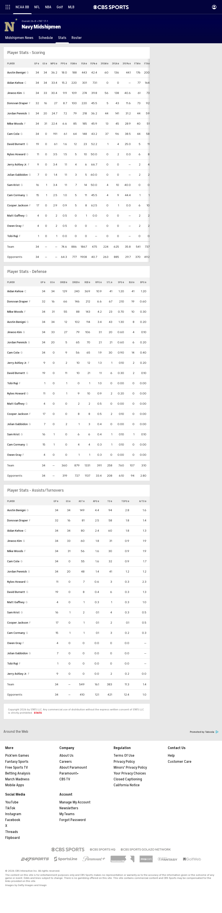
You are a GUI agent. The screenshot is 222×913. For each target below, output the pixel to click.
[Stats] (62, 37)
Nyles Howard (16, 154)
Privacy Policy (124, 761)
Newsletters (68, 808)
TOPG (125, 501)
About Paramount (73, 767)
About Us (66, 755)
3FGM (104, 63)
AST (82, 501)
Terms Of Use (124, 755)
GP (36, 63)
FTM (137, 63)
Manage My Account (74, 802)
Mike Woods (15, 123)
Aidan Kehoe (15, 83)
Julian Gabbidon (17, 175)
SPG (121, 282)
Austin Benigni (16, 72)
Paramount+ (69, 773)
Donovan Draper (17, 103)
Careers (65, 761)
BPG (143, 282)
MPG (54, 63)
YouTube (11, 802)
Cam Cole (13, 134)
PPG (64, 63)
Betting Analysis (17, 773)
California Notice (127, 785)
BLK (131, 282)
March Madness (17, 779)
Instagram (13, 814)
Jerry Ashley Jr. (17, 164)
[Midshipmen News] (19, 37)
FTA (147, 63)
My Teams (67, 814)
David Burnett (16, 144)
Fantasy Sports (16, 761)
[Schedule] (46, 37)
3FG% (126, 63)
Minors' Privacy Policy (130, 767)
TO (109, 501)
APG (96, 501)
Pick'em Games (17, 755)
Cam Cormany (16, 195)
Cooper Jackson (17, 205)
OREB (63, 282)
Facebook (12, 820)
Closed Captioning (128, 779)
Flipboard (12, 838)
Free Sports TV (16, 767)
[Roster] (76, 37)
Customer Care (179, 761)
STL (109, 282)
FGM (73, 63)
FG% (93, 63)
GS (44, 63)
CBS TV (64, 779)
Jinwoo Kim (14, 93)
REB (87, 282)
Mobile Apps (14, 785)
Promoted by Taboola (204, 732)
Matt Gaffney (15, 215)
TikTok (10, 808)
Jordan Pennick (17, 113)
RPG (98, 282)
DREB (76, 282)
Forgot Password (72, 820)
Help (171, 755)
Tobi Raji (12, 236)
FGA (84, 63)
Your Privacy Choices (130, 773)
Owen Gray (14, 226)
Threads (11, 832)
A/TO (142, 501)
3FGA (115, 63)
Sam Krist (13, 185)
